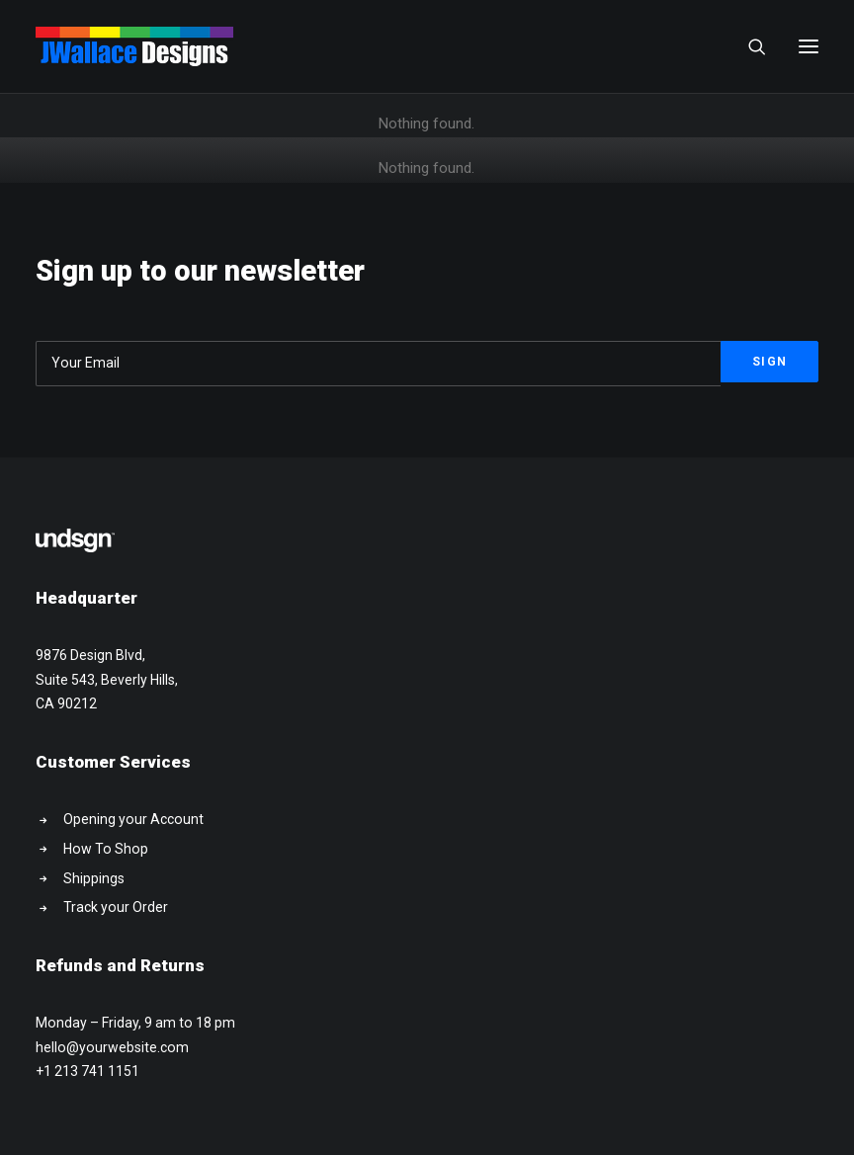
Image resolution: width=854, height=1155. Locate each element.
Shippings (94, 878)
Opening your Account (133, 819)
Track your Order (115, 907)
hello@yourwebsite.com (112, 1047)
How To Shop (105, 849)
